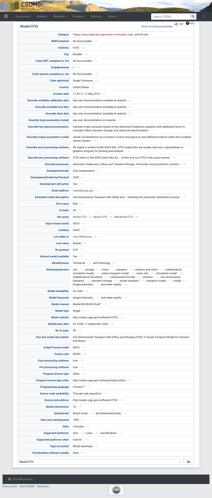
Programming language (54, 387)
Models (41, 16)
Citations (63, 47)
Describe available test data (52, 107)
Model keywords (59, 297)
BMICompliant (60, 41)
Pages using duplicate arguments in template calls (103, 34)
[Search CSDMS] (170, 16)
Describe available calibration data (48, 100)
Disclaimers (43, 486)
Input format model (57, 223)
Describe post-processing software (47, 147)
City (66, 54)
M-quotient (62, 249)
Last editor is (61, 236)
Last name (62, 243)
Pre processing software (54, 367)
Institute (64, 230)
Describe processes (57, 164)
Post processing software (53, 360)
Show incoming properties (157, 26)
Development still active (54, 184)
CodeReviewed (60, 67)
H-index (64, 210)
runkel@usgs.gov (83, 190)
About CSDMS (27, 486)
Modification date (58, 324)
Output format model (56, 347)
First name (62, 203)
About (112, 16)
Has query (63, 217)
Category (63, 34)
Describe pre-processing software (48, 157)
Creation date (61, 93)
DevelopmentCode (58, 170)
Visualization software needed (50, 452)
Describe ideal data (57, 113)
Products (78, 16)
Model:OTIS (29, 26)
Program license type (56, 373)
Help (190, 23)
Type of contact (59, 446)
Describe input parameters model (49, 120)
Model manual (60, 304)
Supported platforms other (53, 439)
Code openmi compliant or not (50, 74)
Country (64, 87)
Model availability (58, 291)
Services (96, 16)
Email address (60, 190)
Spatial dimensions (57, 406)
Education (59, 16)
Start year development (54, 420)
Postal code (61, 354)
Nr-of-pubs (62, 330)
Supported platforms (56, 433)
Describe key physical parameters (48, 126)
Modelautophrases (57, 269)
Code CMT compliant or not (52, 60)
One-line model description (52, 337)
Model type (62, 310)
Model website (60, 317)
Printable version (23, 479)
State (65, 426)
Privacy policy (10, 486)
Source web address (56, 400)
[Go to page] (193, 16)
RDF (181, 24)
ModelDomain (60, 263)
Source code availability (54, 393)
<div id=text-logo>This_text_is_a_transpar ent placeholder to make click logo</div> (5, 6)
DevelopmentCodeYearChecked (50, 177)
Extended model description (52, 197)
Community (22, 16)
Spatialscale (61, 413)
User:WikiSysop (82, 236)
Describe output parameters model (48, 137)
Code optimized (59, 80)
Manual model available (54, 256)
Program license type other (52, 380)
